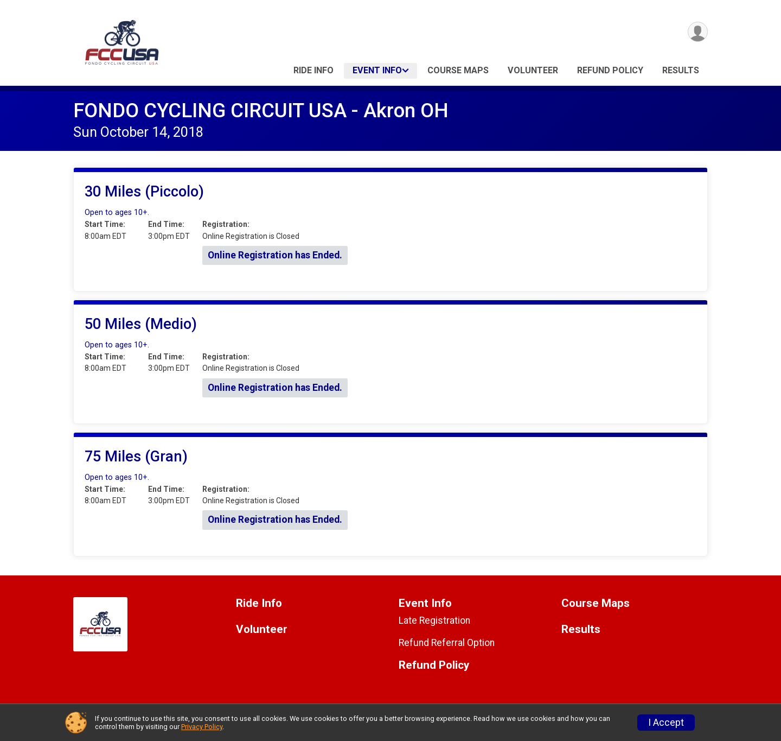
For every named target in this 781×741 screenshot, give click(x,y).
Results (680, 70)
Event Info (377, 70)
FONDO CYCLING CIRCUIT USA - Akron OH (261, 110)
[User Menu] (698, 32)
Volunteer (533, 70)
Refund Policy (610, 70)
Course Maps (458, 70)
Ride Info (313, 70)
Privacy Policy (201, 727)
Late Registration (434, 620)
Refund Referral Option (447, 642)
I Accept (666, 722)
